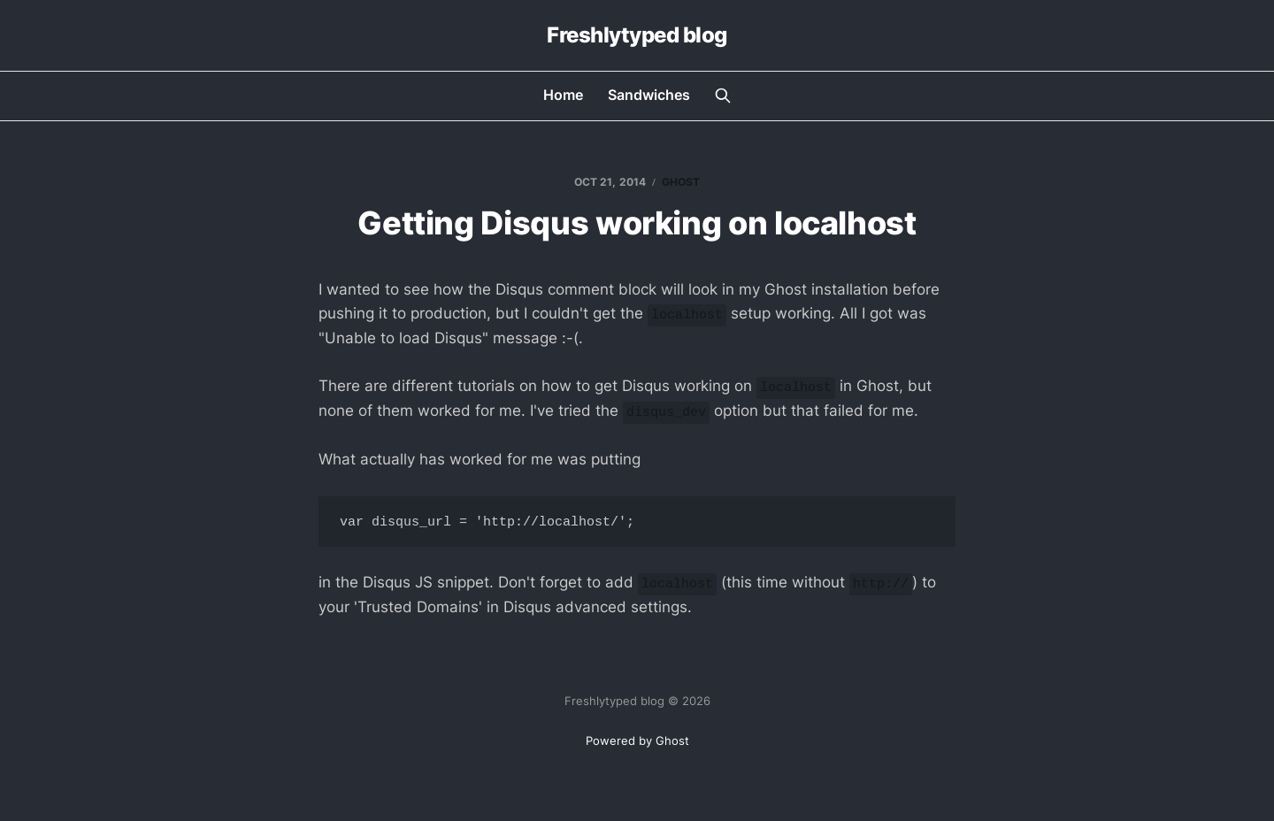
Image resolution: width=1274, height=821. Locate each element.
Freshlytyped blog (637, 35)
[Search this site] (723, 95)
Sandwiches (649, 95)
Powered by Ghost (637, 740)
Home (563, 95)
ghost (681, 181)
